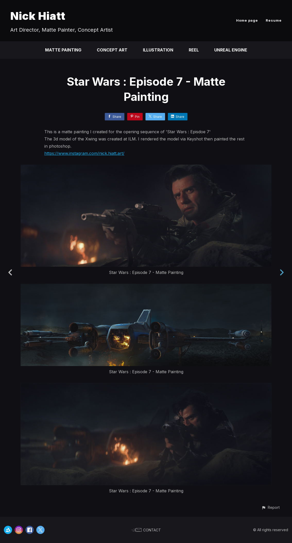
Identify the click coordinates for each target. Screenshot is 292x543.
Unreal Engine (230, 49)
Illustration (158, 49)
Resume (274, 20)
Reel (194, 49)
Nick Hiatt (37, 15)
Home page (247, 20)
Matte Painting (63, 49)
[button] (270, 507)
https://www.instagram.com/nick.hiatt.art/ (84, 153)
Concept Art (112, 49)
